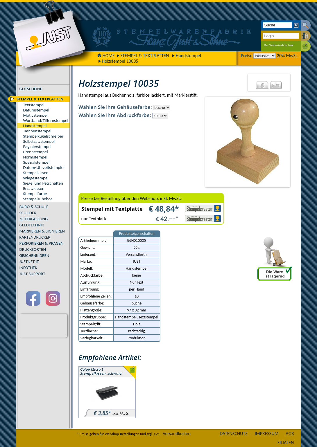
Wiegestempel (36, 178)
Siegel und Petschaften (43, 183)
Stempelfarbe (35, 193)
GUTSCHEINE (30, 88)
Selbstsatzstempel (39, 141)
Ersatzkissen (33, 188)
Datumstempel (36, 110)
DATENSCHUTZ (234, 433)
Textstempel (33, 104)
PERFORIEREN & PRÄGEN (41, 243)
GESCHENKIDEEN (34, 255)
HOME (106, 55)
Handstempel (188, 55)
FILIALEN (285, 442)
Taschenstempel (37, 131)
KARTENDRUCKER (35, 237)
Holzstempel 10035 (120, 61)
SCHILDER (28, 212)
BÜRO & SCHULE (34, 206)
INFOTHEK (28, 267)
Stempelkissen (36, 172)
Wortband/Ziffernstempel (45, 120)
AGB (290, 433)
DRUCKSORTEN (32, 249)
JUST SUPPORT (32, 273)
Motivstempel (35, 115)
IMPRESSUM (267, 433)
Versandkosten (177, 433)
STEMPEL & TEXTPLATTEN (144, 55)
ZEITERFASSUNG (33, 218)
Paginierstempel (37, 146)
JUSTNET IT (29, 261)
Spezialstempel (36, 162)
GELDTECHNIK (31, 225)
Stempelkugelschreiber (43, 136)
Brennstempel (35, 151)
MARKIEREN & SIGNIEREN (42, 231)
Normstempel (35, 157)
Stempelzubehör (37, 198)
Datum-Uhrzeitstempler (44, 167)
